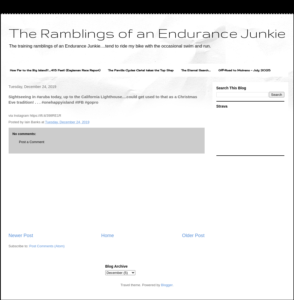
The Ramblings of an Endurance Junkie (147, 32)
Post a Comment (31, 142)
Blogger (166, 285)
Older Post (193, 235)
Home (107, 235)
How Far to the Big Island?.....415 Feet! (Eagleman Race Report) (55, 70)
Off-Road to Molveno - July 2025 (244, 70)
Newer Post (21, 235)
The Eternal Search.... (196, 70)
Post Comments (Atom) (47, 246)
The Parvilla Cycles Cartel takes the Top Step (141, 70)
